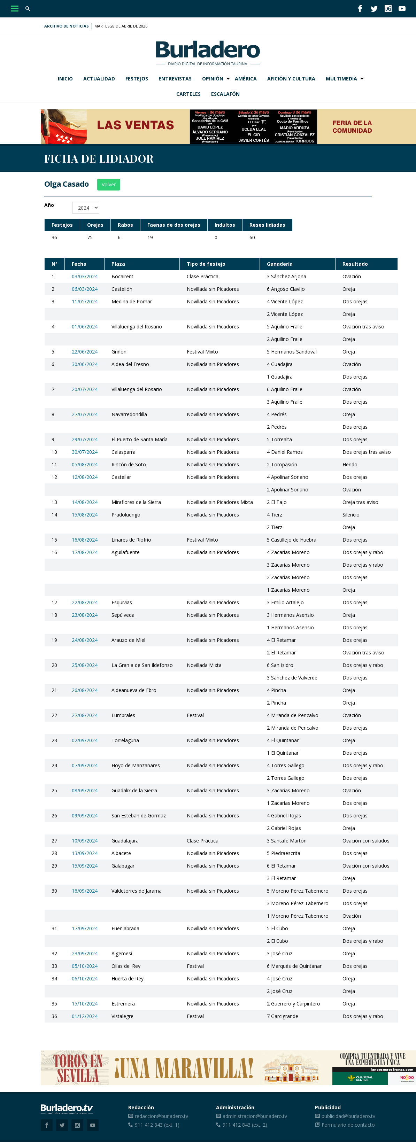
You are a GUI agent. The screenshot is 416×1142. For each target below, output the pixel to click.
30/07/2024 (85, 452)
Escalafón (225, 94)
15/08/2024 (85, 514)
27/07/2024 (85, 414)
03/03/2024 (85, 276)
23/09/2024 (85, 953)
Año (49, 205)
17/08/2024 (85, 552)
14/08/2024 (85, 502)
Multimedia (341, 78)
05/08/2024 (85, 464)
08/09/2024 (85, 790)
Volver (109, 184)
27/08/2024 (85, 715)
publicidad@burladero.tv (348, 1116)
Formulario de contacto (348, 1124)
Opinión (212, 78)
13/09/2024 (85, 853)
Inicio (65, 78)
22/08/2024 (85, 602)
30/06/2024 (85, 364)
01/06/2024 (85, 326)
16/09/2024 (85, 890)
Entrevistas (175, 78)
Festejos (136, 78)
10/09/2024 (85, 840)
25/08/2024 (85, 665)
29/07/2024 (85, 439)
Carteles (188, 94)
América (246, 78)
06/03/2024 (85, 289)
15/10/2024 (85, 1003)
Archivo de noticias (66, 26)
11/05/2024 (85, 301)
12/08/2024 (85, 477)
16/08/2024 (85, 539)
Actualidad (99, 78)
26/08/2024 (85, 690)
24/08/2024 (85, 640)
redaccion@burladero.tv (161, 1116)
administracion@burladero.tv (255, 1116)
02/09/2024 (85, 740)
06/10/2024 (85, 978)
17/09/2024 (85, 928)
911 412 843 (149, 1124)
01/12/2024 (85, 1016)
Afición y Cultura (291, 78)
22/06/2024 (85, 351)
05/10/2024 (85, 966)
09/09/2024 (85, 815)
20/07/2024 (85, 389)
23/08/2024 (85, 615)
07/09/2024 (85, 765)
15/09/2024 (85, 865)
